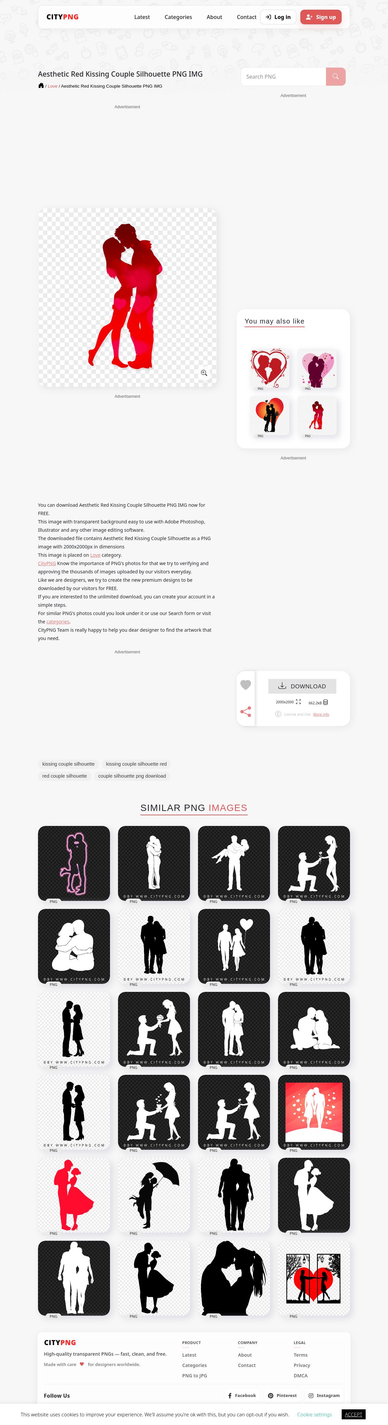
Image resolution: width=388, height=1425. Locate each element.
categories (57, 621)
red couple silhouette (64, 776)
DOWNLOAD (302, 686)
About (214, 17)
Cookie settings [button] (314, 1414)
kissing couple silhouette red (136, 764)
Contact (247, 1365)
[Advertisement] (127, 156)
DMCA (301, 1376)
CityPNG (47, 563)
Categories (178, 17)
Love (95, 555)
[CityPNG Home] (62, 17)
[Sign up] (321, 17)
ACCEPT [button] (353, 1414)
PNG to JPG (194, 1376)
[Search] (336, 77)
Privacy (302, 1365)
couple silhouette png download (132, 776)
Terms (301, 1355)
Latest (142, 17)
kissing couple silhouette (68, 764)
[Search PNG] (283, 77)
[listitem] (242, 1395)
